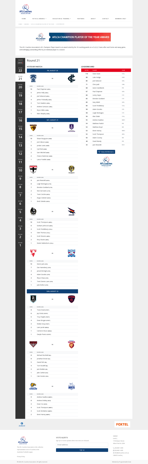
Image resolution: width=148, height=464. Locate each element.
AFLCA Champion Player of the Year (42, 24)
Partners (80, 18)
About (93, 18)
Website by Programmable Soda (121, 462)
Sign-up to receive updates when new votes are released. (72, 441)
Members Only (120, 18)
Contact (105, 18)
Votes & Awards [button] (38, 18)
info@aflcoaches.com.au (122, 453)
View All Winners (106, 152)
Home (24, 18)
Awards (26, 24)
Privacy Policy (21, 456)
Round (20, 70)
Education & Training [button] (61, 18)
